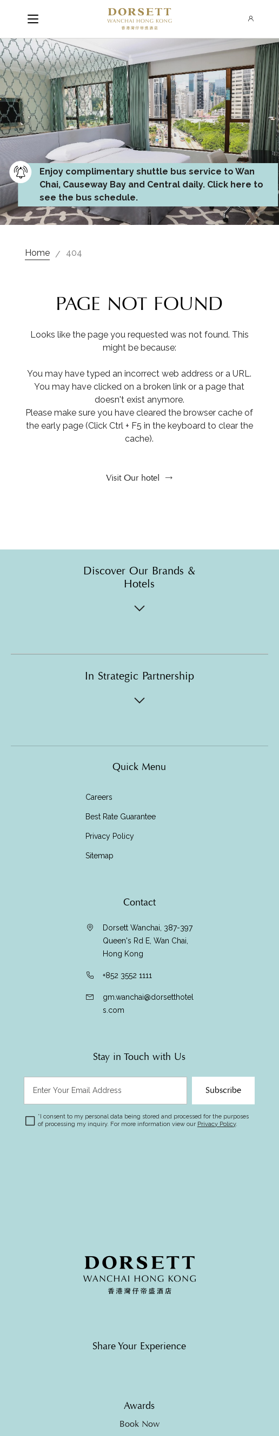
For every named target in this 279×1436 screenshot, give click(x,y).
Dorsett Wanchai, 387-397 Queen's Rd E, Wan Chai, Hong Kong (147, 940)
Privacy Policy (109, 836)
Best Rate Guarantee (120, 816)
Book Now (139, 1424)
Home (37, 253)
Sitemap (99, 855)
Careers (98, 797)
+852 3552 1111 (127, 975)
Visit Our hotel (133, 478)
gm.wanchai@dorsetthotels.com (148, 1003)
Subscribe (223, 1090)
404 (74, 253)
